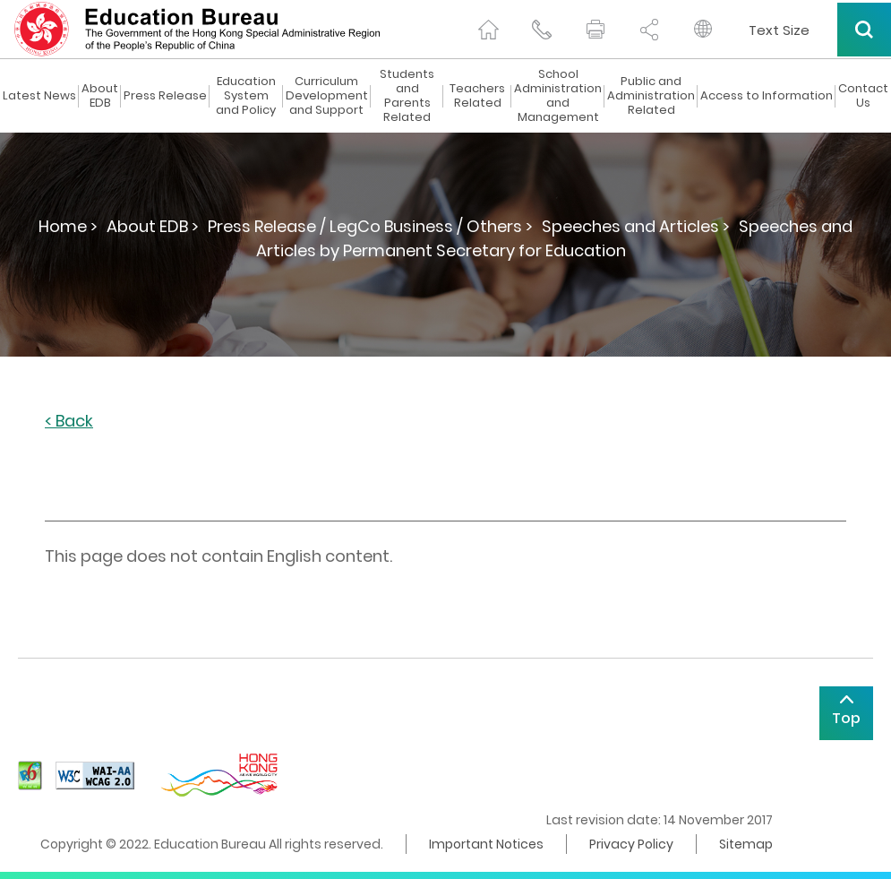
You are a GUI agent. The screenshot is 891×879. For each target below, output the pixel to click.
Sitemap (746, 844)
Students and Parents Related (407, 96)
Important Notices (486, 844)
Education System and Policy (246, 95)
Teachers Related (477, 96)
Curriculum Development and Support (327, 95)
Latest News (39, 96)
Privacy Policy (631, 844)
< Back (69, 421)
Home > (68, 226)
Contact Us (863, 96)
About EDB (99, 96)
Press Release (165, 96)
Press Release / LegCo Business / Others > (370, 226)
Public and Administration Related (651, 95)
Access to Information (766, 96)
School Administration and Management (558, 96)
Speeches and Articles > (636, 226)
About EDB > (153, 226)
